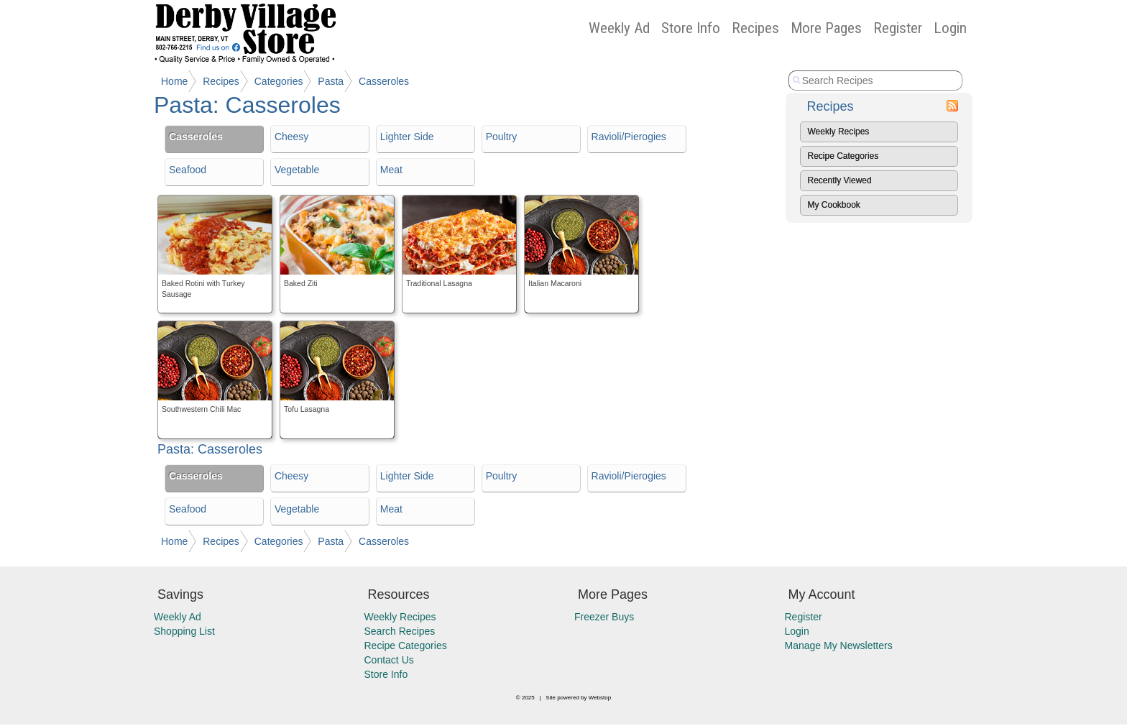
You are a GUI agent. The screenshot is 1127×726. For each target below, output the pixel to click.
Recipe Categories (843, 156)
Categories (278, 81)
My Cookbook (834, 205)
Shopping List (184, 631)
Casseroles (384, 81)
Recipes (755, 28)
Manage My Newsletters (839, 645)
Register (897, 28)
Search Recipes (400, 631)
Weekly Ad (619, 28)
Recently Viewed (840, 180)
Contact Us (389, 660)
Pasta (331, 81)
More (826, 28)
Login (950, 28)
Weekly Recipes (839, 132)
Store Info (690, 28)
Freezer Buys (604, 616)
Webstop (600, 697)
